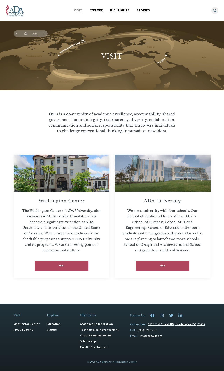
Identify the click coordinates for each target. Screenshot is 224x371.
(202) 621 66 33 (147, 330)
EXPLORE (96, 10)
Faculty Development (94, 347)
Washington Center (27, 324)
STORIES (143, 10)
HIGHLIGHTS (120, 10)
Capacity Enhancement (95, 335)
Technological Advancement (99, 330)
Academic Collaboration (96, 324)
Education (54, 324)
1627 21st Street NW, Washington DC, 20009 (176, 324)
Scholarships (88, 341)
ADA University (23, 330)
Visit (61, 266)
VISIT (78, 10)
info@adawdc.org (151, 336)
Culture (52, 330)
